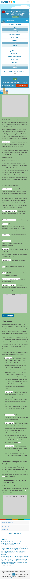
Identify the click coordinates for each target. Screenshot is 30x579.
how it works (15, 16)
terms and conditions (7, 522)
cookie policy (9, 577)
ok (13, 574)
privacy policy (5, 526)
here (18, 439)
